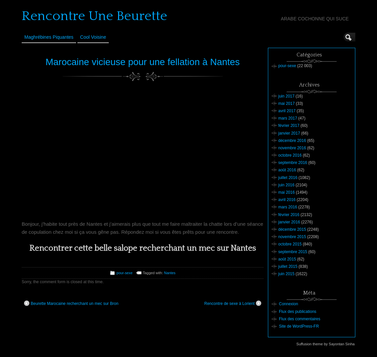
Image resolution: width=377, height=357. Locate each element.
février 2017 (288, 125)
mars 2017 (287, 118)
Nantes (169, 273)
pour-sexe (124, 273)
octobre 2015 (290, 244)
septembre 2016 (292, 162)
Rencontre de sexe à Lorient (232, 303)
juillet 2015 (287, 266)
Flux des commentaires (299, 319)
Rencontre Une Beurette (94, 16)
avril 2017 (287, 111)
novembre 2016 (292, 148)
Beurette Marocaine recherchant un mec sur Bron (71, 303)
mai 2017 (286, 103)
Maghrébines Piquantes (48, 37)
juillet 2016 (287, 177)
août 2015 (287, 259)
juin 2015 (286, 274)
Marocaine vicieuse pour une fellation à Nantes (142, 62)
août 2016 (287, 170)
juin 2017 (286, 96)
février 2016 (288, 214)
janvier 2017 (289, 133)
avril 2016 (287, 199)
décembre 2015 (292, 229)
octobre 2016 (290, 155)
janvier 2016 (289, 222)
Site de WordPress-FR (299, 326)
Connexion (288, 304)
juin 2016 (286, 185)
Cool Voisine (93, 37)
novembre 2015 (292, 236)
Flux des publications (297, 311)
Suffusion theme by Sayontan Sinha (325, 344)
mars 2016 (287, 207)
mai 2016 (286, 192)
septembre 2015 (292, 251)
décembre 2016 (292, 140)
